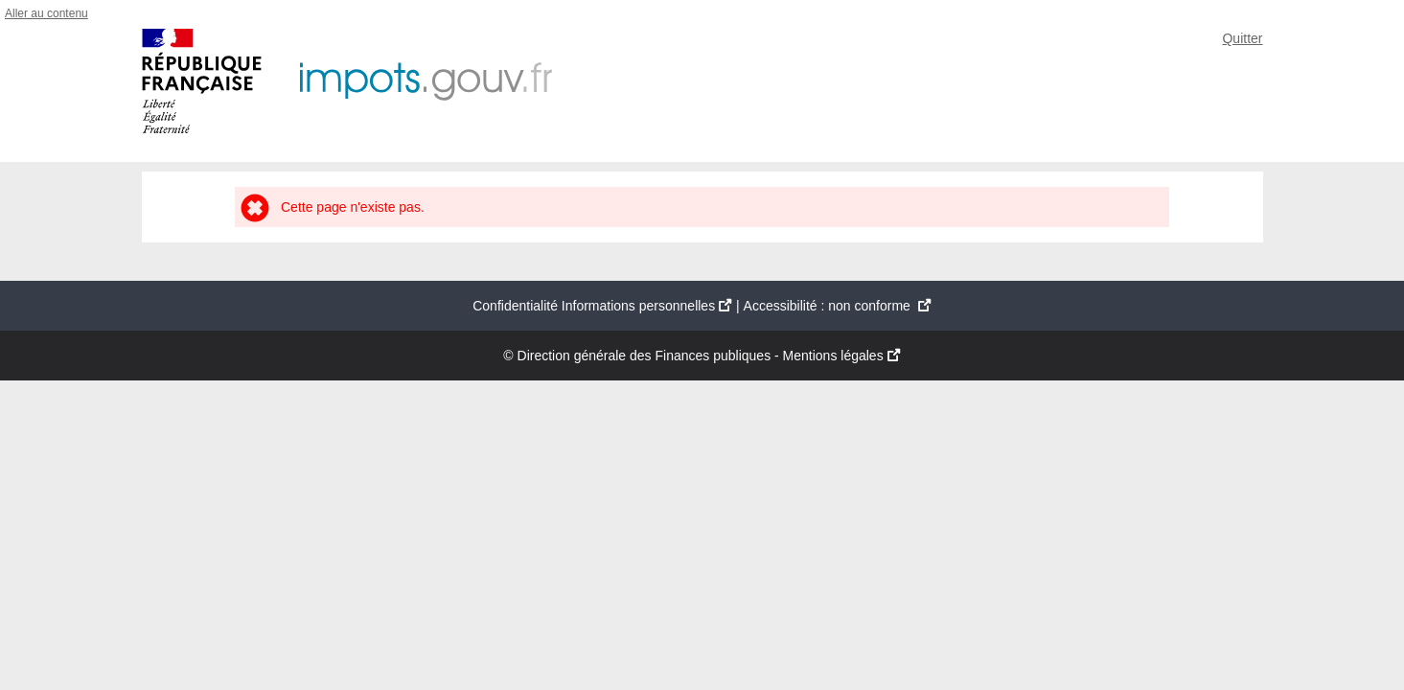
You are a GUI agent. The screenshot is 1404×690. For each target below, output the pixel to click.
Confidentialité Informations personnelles (602, 305)
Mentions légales (842, 355)
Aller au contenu (46, 13)
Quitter (1242, 38)
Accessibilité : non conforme (838, 305)
